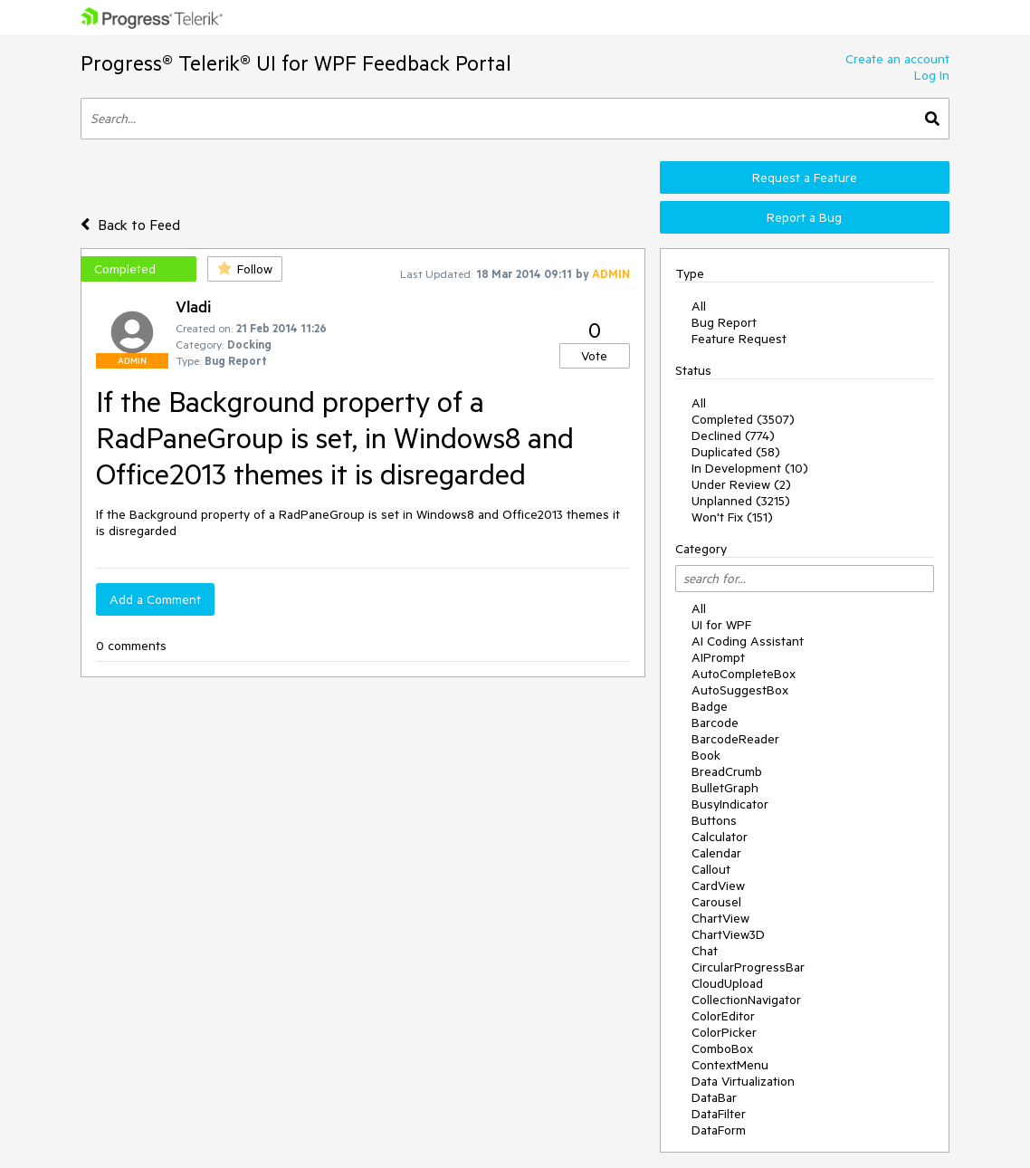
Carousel (716, 902)
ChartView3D (728, 934)
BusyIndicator (729, 804)
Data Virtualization (743, 1081)
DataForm (718, 1130)
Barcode (715, 722)
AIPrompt (718, 657)
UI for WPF (721, 625)
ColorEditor (723, 1016)
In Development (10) (749, 468)
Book (705, 755)
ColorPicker (724, 1032)
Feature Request (739, 338)
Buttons (714, 820)
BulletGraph (724, 788)
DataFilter (718, 1114)
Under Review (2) (741, 484)
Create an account (897, 59)
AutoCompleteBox (743, 673)
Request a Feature (804, 177)
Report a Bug (804, 217)
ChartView (720, 918)
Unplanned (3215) (740, 501)
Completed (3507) (743, 419)
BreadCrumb (726, 771)
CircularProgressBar (748, 967)
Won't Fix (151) (732, 517)
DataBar (714, 1097)
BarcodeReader (735, 739)
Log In (931, 75)
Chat (704, 951)
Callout (710, 869)
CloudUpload (727, 983)
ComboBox (722, 1048)
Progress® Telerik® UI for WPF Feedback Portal (296, 63)
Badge (709, 706)
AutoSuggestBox (739, 690)
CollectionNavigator (746, 999)
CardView (718, 885)
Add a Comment (155, 599)
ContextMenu (729, 1065)
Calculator (719, 836)
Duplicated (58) (735, 452)
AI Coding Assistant (747, 641)
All (698, 306)
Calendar (716, 853)
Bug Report (724, 322)
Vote (594, 356)
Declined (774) (733, 435)
